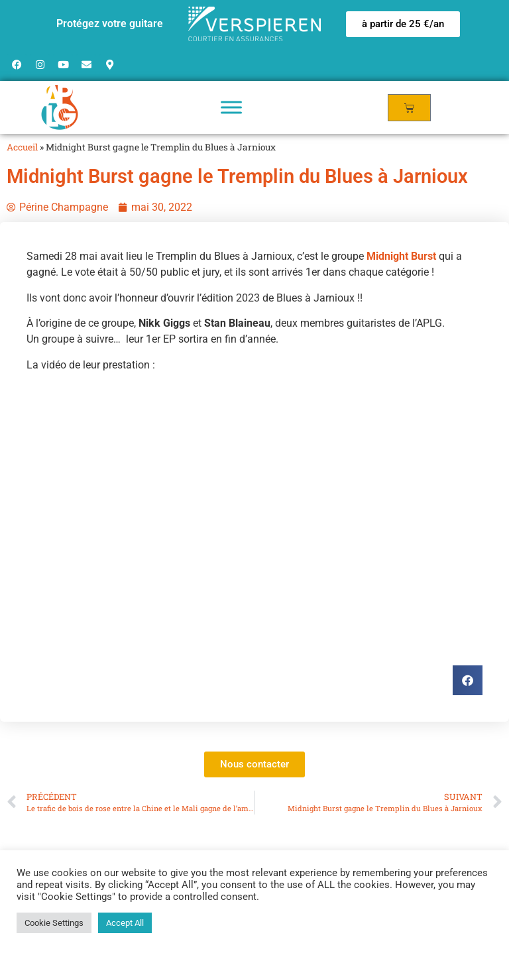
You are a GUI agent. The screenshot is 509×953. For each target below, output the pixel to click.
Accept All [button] (125, 923)
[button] (403, 24)
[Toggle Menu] (231, 107)
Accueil (22, 147)
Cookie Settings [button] (54, 923)
